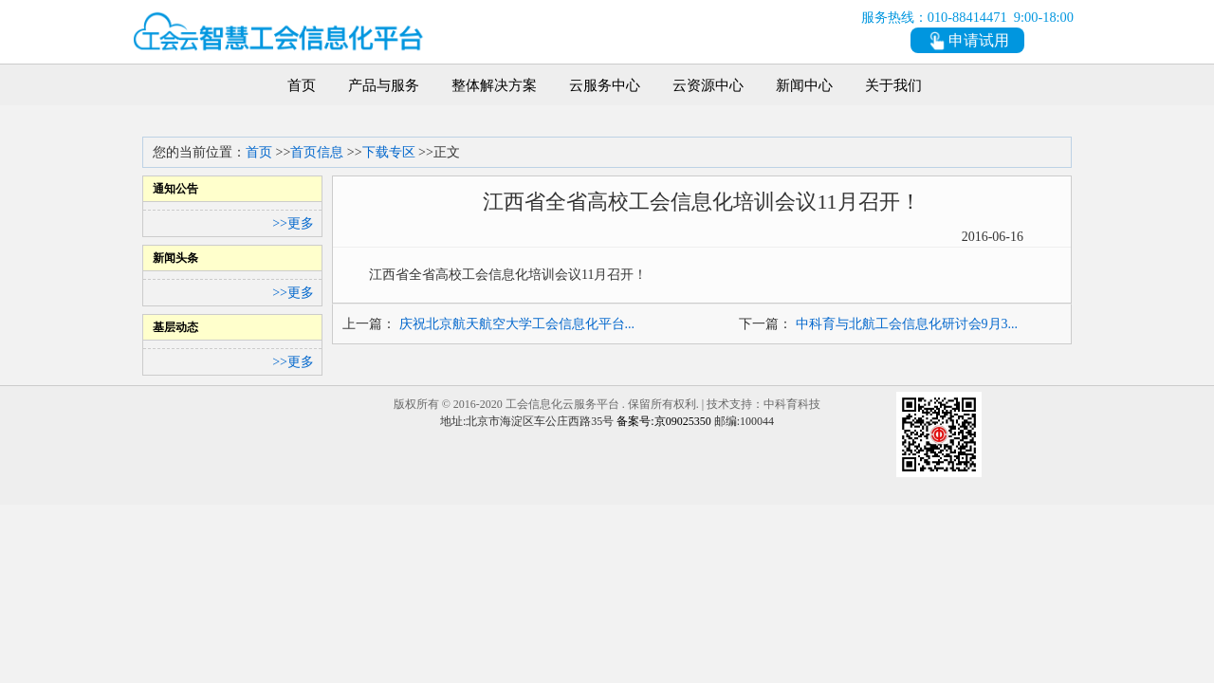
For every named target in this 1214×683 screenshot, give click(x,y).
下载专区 (388, 152)
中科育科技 (791, 404)
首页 (259, 152)
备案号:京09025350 (663, 421)
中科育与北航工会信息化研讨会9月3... (907, 324)
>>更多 (293, 223)
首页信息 (316, 152)
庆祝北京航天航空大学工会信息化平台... (517, 324)
